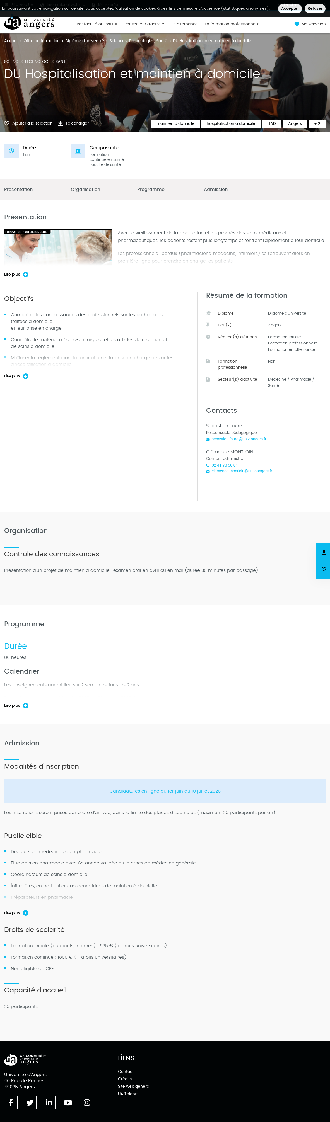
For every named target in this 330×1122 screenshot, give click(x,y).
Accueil (11, 41)
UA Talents (128, 1094)
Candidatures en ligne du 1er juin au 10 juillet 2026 (165, 791)
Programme (151, 189)
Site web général (134, 1086)
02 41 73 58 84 (225, 465)
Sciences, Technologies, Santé (138, 41)
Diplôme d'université (84, 41)
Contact (126, 1072)
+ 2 (317, 124)
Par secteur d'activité (144, 24)
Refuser (315, 8)
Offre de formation (42, 41)
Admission (216, 189)
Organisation (85, 189)
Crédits (125, 1079)
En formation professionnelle (232, 24)
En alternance (184, 24)
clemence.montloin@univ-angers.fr (242, 471)
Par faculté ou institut (97, 24)
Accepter (290, 8)
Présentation (18, 189)
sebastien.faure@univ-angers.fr (239, 439)
